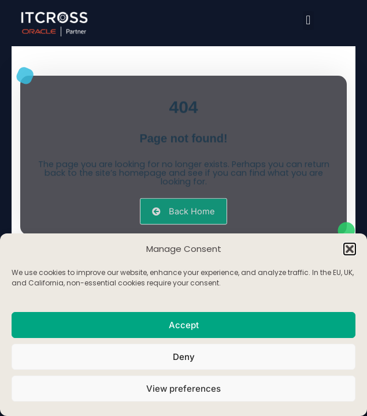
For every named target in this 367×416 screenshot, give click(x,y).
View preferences (183, 388)
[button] (349, 249)
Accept (184, 325)
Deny (184, 356)
